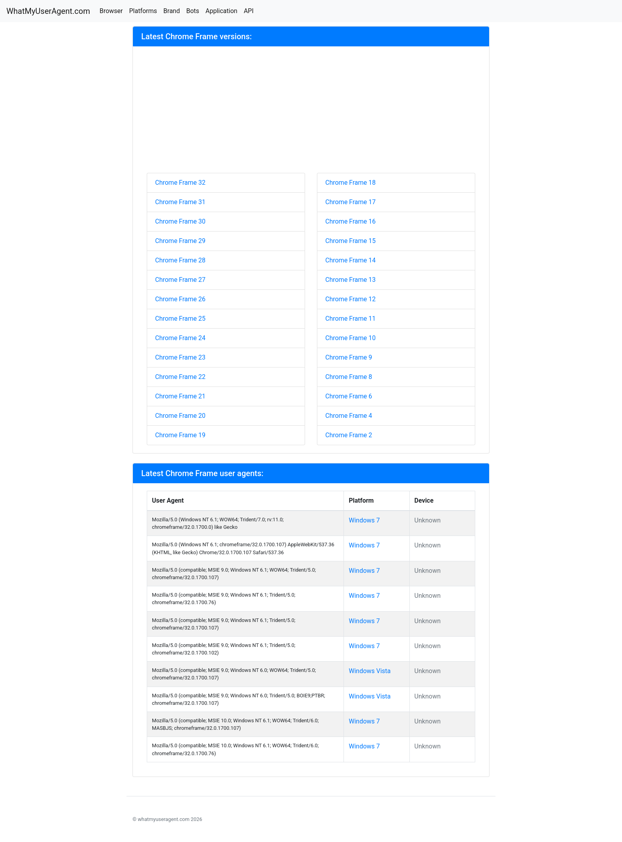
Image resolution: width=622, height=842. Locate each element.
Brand (171, 11)
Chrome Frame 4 (348, 415)
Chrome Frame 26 (180, 299)
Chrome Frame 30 (180, 221)
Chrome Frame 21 (180, 396)
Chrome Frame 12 (350, 299)
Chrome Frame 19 (180, 435)
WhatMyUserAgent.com (48, 11)
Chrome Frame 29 (180, 241)
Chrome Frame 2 (348, 435)
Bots (192, 11)
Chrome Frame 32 (180, 182)
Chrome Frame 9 (348, 357)
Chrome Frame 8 (348, 377)
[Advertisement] (311, 113)
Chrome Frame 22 (180, 377)
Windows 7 (364, 520)
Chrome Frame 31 (180, 202)
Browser (111, 11)
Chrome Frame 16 (350, 221)
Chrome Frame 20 (180, 415)
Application (221, 11)
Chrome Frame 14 (350, 260)
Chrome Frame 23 (180, 357)
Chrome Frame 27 (180, 279)
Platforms (143, 11)
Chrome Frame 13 (350, 279)
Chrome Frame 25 (180, 318)
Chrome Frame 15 (350, 241)
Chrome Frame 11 (350, 318)
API (248, 11)
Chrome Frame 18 (350, 182)
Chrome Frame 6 (348, 396)
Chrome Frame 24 (180, 338)
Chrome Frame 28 (180, 260)
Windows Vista (370, 671)
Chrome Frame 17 (350, 202)
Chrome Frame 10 (350, 338)
